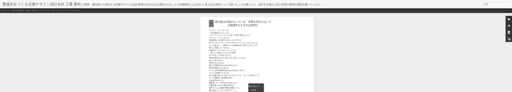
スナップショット (58, 10)
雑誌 (28, 10)
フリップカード (18, 10)
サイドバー (45, 10)
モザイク (35, 10)
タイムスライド (73, 10)
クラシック (5, 10)
